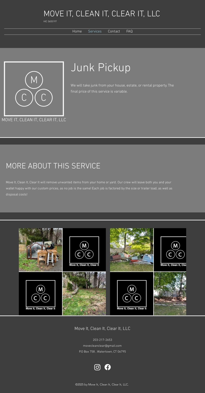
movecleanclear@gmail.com (102, 346)
